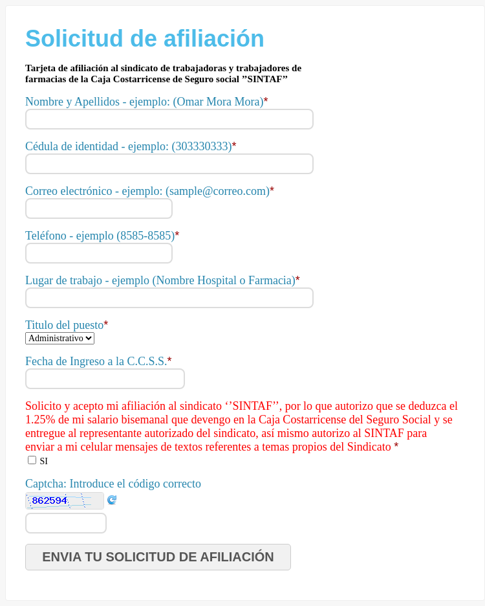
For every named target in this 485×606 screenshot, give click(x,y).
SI (44, 461)
